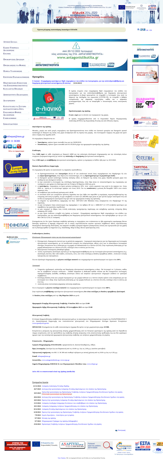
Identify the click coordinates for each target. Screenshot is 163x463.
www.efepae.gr (92, 364)
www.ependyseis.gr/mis (40, 323)
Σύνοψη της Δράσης (49, 418)
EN (151, 30)
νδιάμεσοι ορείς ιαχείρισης (12, 113)
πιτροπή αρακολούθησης (16, 77)
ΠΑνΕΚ (7, 53)
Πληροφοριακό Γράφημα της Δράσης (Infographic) (60, 421)
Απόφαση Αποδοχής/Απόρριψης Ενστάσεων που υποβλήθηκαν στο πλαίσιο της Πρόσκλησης (74, 403)
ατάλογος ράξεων (13, 89)
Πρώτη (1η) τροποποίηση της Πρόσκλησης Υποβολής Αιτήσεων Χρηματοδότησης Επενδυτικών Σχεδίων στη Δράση (82, 412)
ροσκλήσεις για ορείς (14, 65)
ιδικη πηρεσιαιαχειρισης (11, 49)
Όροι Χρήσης (61, 458)
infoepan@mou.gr (15, 136)
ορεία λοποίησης (12, 71)
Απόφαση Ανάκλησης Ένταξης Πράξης (55, 386)
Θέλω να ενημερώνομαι (16, 151)
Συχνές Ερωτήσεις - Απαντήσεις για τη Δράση (58, 415)
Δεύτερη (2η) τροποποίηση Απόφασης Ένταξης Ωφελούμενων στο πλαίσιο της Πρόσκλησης (74, 389)
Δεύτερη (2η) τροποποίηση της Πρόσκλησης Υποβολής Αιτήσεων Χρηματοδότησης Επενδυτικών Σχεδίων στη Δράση (83, 397)
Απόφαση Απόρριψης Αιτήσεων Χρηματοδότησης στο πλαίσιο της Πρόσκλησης (70, 406)
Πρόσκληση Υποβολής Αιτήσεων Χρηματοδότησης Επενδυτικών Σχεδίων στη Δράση (71, 424)
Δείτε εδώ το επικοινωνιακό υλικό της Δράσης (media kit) (53, 371)
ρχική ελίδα (10, 42)
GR (147, 30)
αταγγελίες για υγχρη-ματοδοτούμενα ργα (14, 107)
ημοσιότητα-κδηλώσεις (15, 94)
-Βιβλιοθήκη (9, 118)
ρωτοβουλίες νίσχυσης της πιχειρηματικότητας (15, 84)
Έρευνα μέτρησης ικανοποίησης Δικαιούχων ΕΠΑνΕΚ (57, 30)
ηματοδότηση (10, 124)
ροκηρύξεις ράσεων (13, 59)
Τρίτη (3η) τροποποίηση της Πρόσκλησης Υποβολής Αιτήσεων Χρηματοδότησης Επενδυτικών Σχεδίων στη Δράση (82, 392)
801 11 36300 (13, 141)
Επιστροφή (120, 430)
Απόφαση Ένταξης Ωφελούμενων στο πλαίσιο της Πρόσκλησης (64, 409)
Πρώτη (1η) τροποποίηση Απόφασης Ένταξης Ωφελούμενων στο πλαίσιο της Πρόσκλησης (73, 400)
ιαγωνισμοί (9, 100)
